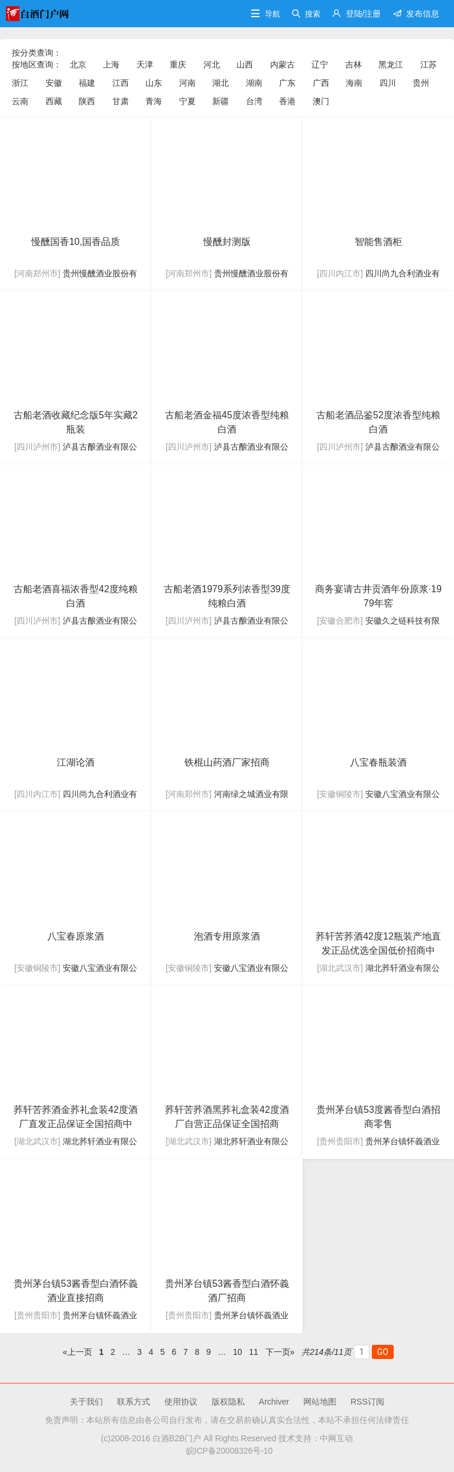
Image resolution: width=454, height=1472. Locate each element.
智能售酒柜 (378, 242)
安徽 (54, 83)
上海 (111, 64)
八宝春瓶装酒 (378, 762)
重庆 (178, 64)
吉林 (353, 64)
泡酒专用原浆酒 (227, 936)
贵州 (421, 83)
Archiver (274, 1401)
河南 (187, 83)
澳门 (321, 101)
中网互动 (336, 1438)
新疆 (220, 101)
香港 (287, 101)
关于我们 (86, 1401)
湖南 (254, 83)
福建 (87, 83)
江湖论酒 (76, 762)
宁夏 (187, 101)
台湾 (254, 101)
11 (253, 1352)
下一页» (280, 1352)
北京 (78, 64)
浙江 (20, 83)
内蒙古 (282, 64)
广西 (321, 83)
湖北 (220, 83)
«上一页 (77, 1352)
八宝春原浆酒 (75, 936)
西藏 (54, 101)
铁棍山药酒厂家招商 (227, 762)
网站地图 (319, 1401)
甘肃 (120, 101)
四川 (388, 83)
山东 (153, 83)
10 (237, 1352)
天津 (145, 64)
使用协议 (180, 1401)
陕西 (87, 101)
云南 (20, 101)
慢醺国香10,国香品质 (75, 242)
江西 (120, 83)
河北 (211, 64)
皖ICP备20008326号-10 (227, 1450)
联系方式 (133, 1401)
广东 (287, 83)
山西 (244, 64)
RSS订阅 (367, 1401)
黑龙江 (390, 64)
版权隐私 (228, 1401)
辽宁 (320, 64)
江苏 (428, 64)
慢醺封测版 (227, 242)
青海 (153, 101)
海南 (354, 83)
